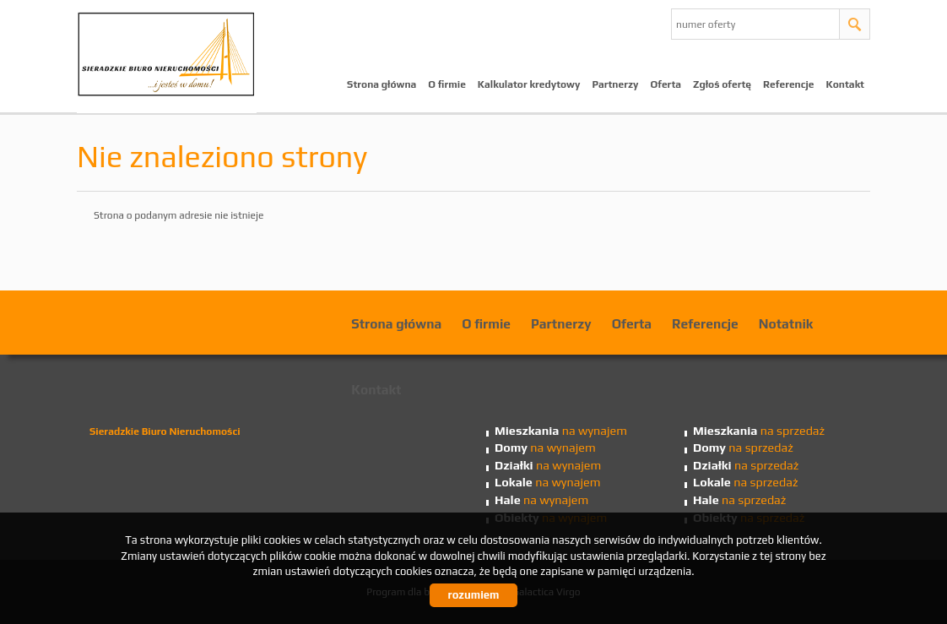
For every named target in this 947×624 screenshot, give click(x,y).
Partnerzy (615, 84)
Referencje (788, 84)
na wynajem (561, 430)
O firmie (447, 84)
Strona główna (381, 84)
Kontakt (845, 84)
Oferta (666, 84)
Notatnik (786, 323)
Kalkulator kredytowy (529, 84)
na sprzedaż (759, 430)
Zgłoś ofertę (722, 84)
